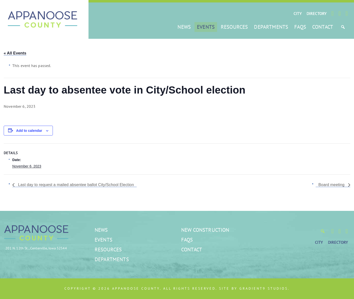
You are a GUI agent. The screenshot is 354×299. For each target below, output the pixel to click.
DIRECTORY (316, 13)
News (184, 27)
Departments (271, 27)
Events (206, 27)
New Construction (205, 230)
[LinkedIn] (346, 13)
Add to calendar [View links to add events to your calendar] (29, 131)
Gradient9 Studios (263, 288)
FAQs (300, 27)
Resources (234, 27)
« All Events (15, 53)
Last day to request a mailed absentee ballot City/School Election (75, 185)
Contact (322, 27)
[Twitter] (339, 13)
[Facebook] (332, 13)
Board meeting (332, 185)
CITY (298, 13)
